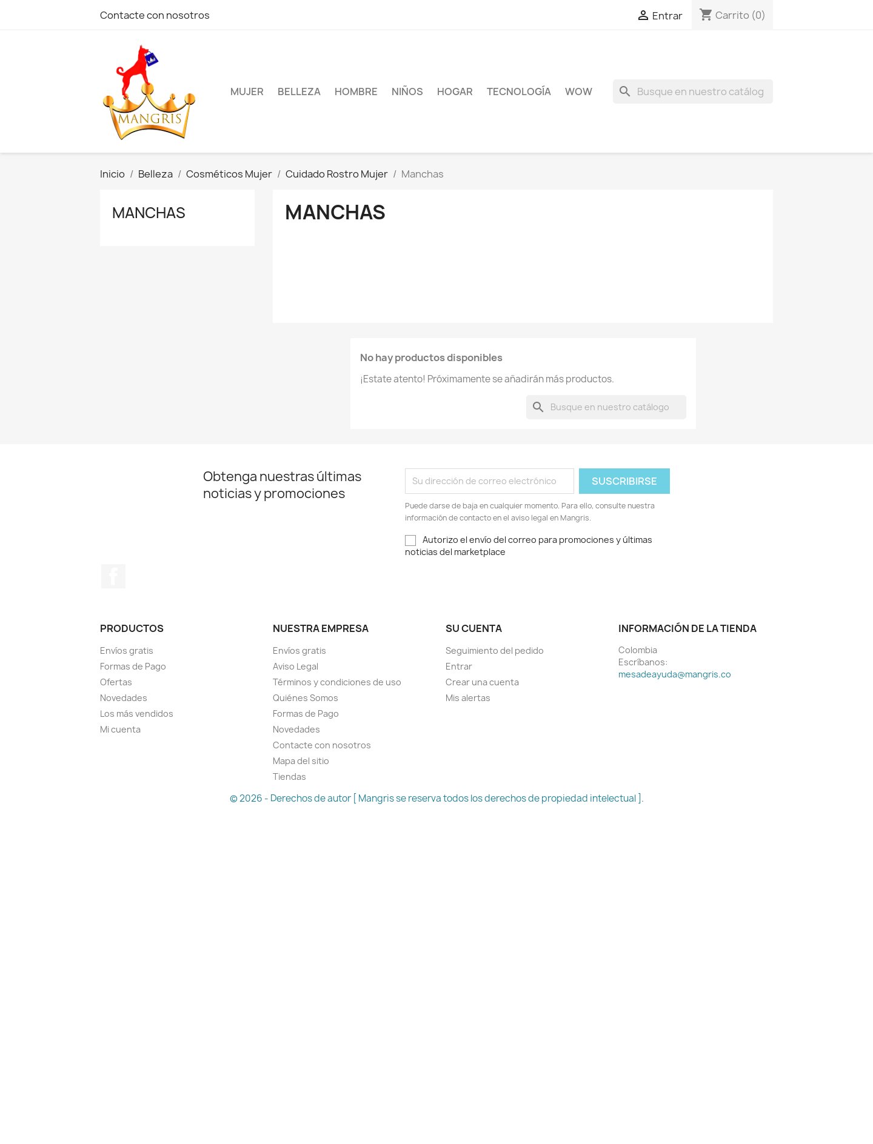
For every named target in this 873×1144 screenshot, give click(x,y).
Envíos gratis (126, 650)
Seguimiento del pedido (495, 650)
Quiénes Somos (305, 697)
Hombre (356, 91)
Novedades (123, 697)
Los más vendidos (136, 713)
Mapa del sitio (301, 761)
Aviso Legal (295, 666)
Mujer (247, 91)
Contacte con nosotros (155, 15)
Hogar (455, 91)
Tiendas (289, 776)
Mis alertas (468, 697)
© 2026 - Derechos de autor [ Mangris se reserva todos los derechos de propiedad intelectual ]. (437, 798)
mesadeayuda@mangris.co (674, 674)
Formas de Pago (133, 666)
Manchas (149, 212)
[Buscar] (693, 91)
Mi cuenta (120, 729)
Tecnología (519, 91)
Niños (407, 91)
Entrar (459, 666)
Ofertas (116, 682)
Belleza (299, 91)
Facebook (113, 576)
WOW (578, 91)
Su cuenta (474, 628)
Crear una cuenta (482, 682)
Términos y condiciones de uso (337, 682)
